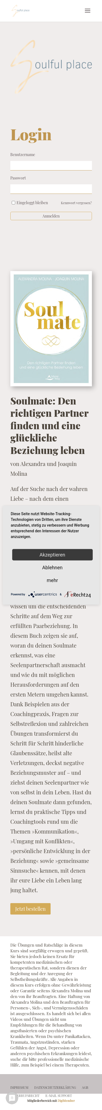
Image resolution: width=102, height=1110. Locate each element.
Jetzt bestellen (30, 909)
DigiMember (66, 1101)
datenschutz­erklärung (55, 1088)
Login (31, 134)
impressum (19, 1088)
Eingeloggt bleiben (32, 202)
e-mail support (58, 1096)
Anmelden (51, 216)
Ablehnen (52, 567)
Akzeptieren (52, 554)
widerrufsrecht (24, 1096)
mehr (52, 580)
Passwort (18, 178)
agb (85, 1088)
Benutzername (22, 154)
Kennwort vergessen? (76, 203)
